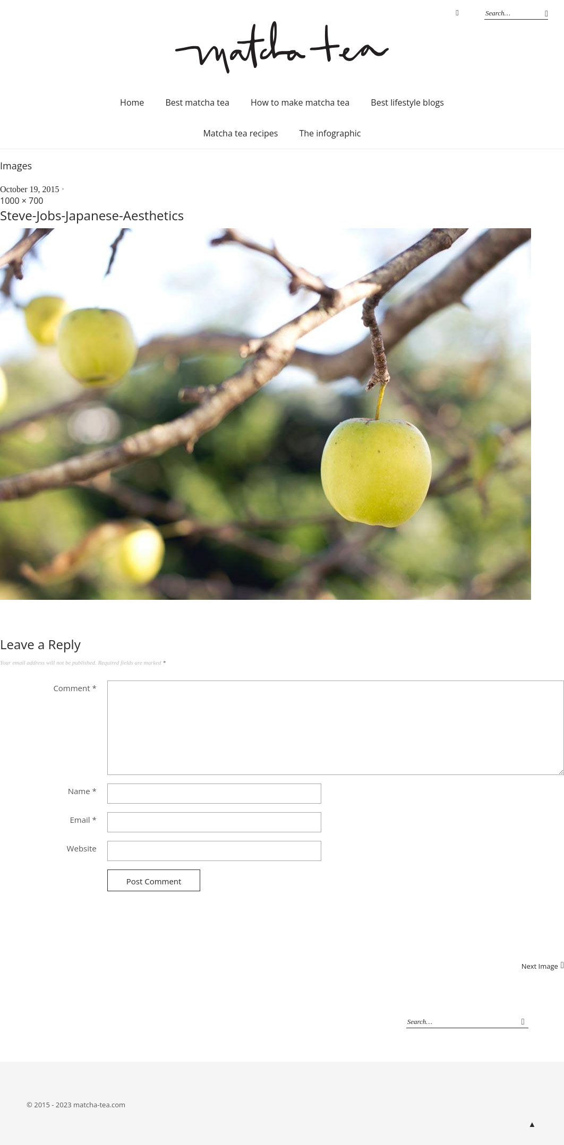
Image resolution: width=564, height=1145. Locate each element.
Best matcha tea (197, 102)
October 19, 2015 (29, 189)
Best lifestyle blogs (407, 102)
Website (82, 848)
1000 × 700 (22, 200)
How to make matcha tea (300, 102)
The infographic (330, 133)
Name (82, 791)
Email (83, 819)
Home (132, 102)
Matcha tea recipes (240, 133)
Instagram (457, 13)
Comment (74, 688)
